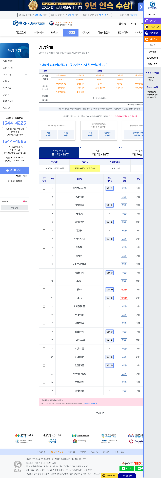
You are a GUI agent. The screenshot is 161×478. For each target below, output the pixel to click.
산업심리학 (79, 331)
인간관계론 (79, 365)
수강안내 (86, 32)
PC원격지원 (151, 33)
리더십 (79, 298)
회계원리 (79, 256)
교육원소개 (41, 452)
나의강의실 (140, 32)
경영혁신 (79, 281)
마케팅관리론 (79, 306)
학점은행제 (21, 32)
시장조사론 (79, 348)
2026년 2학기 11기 (100, 153)
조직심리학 (79, 382)
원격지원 (122, 24)
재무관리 (79, 247)
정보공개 (106, 452)
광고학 (79, 289)
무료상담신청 (127, 476)
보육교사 (55, 32)
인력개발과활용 (79, 374)
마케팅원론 (79, 222)
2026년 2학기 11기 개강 (64, 15)
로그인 (133, 24)
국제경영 (79, 213)
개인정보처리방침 (56, 452)
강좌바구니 (7, 108)
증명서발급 (152, 52)
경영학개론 (79, 197)
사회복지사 (38, 32)
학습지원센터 (104, 32)
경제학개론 (79, 205)
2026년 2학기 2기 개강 (33, 15)
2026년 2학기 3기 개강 (96, 15)
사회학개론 (79, 323)
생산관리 (79, 230)
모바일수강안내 (152, 58)
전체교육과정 (7, 61)
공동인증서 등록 (152, 95)
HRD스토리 (152, 14)
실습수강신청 (128, 15)
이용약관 (71, 452)
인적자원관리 (79, 239)
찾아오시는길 (119, 452)
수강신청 (14, 208)
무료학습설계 (7, 101)
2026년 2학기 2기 (59, 153)
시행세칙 (83, 452)
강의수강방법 (151, 97)
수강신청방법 (151, 92)
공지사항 (150, 20)
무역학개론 (79, 315)
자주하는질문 (152, 64)
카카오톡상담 (151, 27)
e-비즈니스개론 (79, 264)
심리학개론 (79, 357)
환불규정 (94, 452)
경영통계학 (79, 272)
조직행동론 (79, 391)
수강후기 (6, 95)
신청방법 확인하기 (90, 403)
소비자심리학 (79, 340)
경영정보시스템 (79, 188)
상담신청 (152, 45)
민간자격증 (122, 32)
